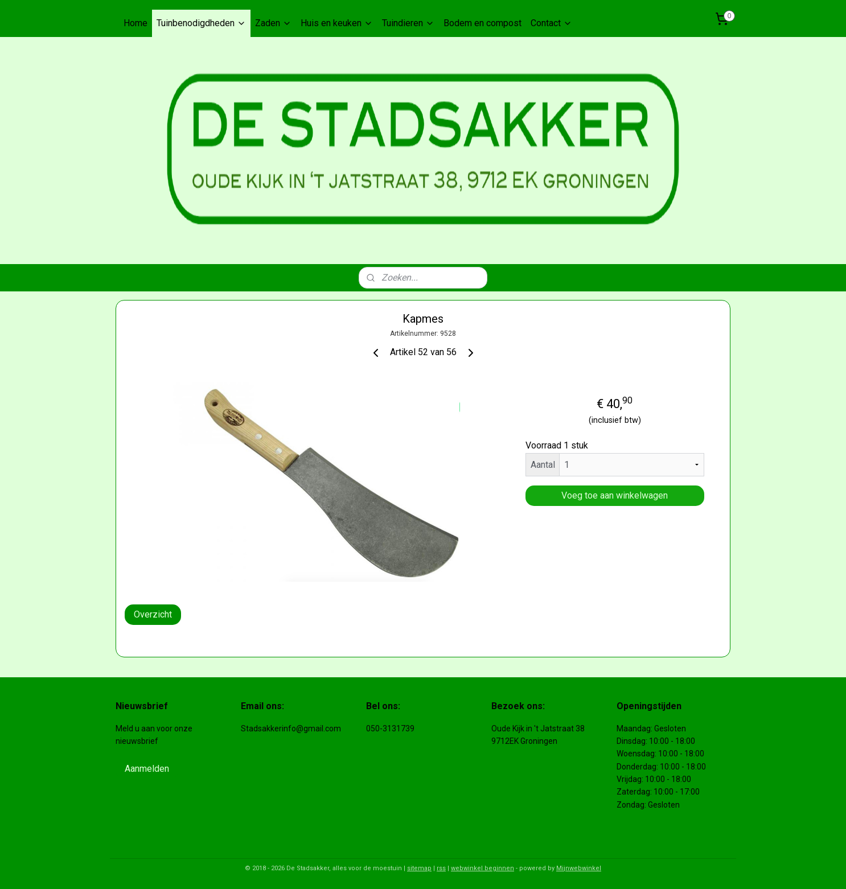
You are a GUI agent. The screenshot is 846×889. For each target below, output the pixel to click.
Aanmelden (147, 768)
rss (441, 868)
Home (135, 23)
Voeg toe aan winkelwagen (614, 495)
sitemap (419, 868)
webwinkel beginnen (482, 868)
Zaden (273, 23)
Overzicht (153, 614)
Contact (551, 23)
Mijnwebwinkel (578, 868)
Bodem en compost (482, 23)
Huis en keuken (337, 23)
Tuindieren (408, 23)
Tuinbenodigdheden (201, 23)
